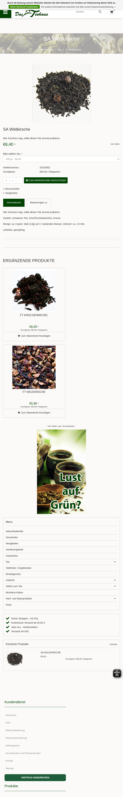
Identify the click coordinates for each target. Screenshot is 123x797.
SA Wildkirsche (73, 52)
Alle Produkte (70, 641)
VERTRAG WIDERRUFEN (32, 704)
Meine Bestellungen (15, 733)
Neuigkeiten (12, 470)
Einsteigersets (13, 500)
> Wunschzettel (11, 192)
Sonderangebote (14, 476)
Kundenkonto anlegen (16, 725)
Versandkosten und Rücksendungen (23, 680)
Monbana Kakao (14, 519)
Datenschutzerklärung (16, 664)
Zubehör (10, 506)
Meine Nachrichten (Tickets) (19, 741)
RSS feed (68, 680)
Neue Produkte (71, 649)
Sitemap (10, 695)
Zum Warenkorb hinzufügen (46, 183)
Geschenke (12, 464)
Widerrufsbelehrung (15, 657)
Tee (60, 52)
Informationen (14, 205)
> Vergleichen (10, 196)
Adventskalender (14, 457)
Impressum (11, 641)
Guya (8, 531)
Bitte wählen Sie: (12, 157)
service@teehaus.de (78, 736)
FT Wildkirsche (90, 318)
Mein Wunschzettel (15, 748)
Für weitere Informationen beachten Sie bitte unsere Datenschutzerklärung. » (78, 7)
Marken (67, 664)
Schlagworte (70, 672)
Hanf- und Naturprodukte (19, 525)
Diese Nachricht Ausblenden (24, 7)
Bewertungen (38, 205)
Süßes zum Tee (14, 512)
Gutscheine (12, 482)
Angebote (68, 657)
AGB (8, 649)
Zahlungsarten (13, 672)
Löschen (113, 571)
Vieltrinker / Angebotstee (18, 494)
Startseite (47, 52)
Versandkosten (68, 353)
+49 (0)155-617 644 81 (81, 727)
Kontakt (9, 687)
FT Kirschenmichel (31, 318)
